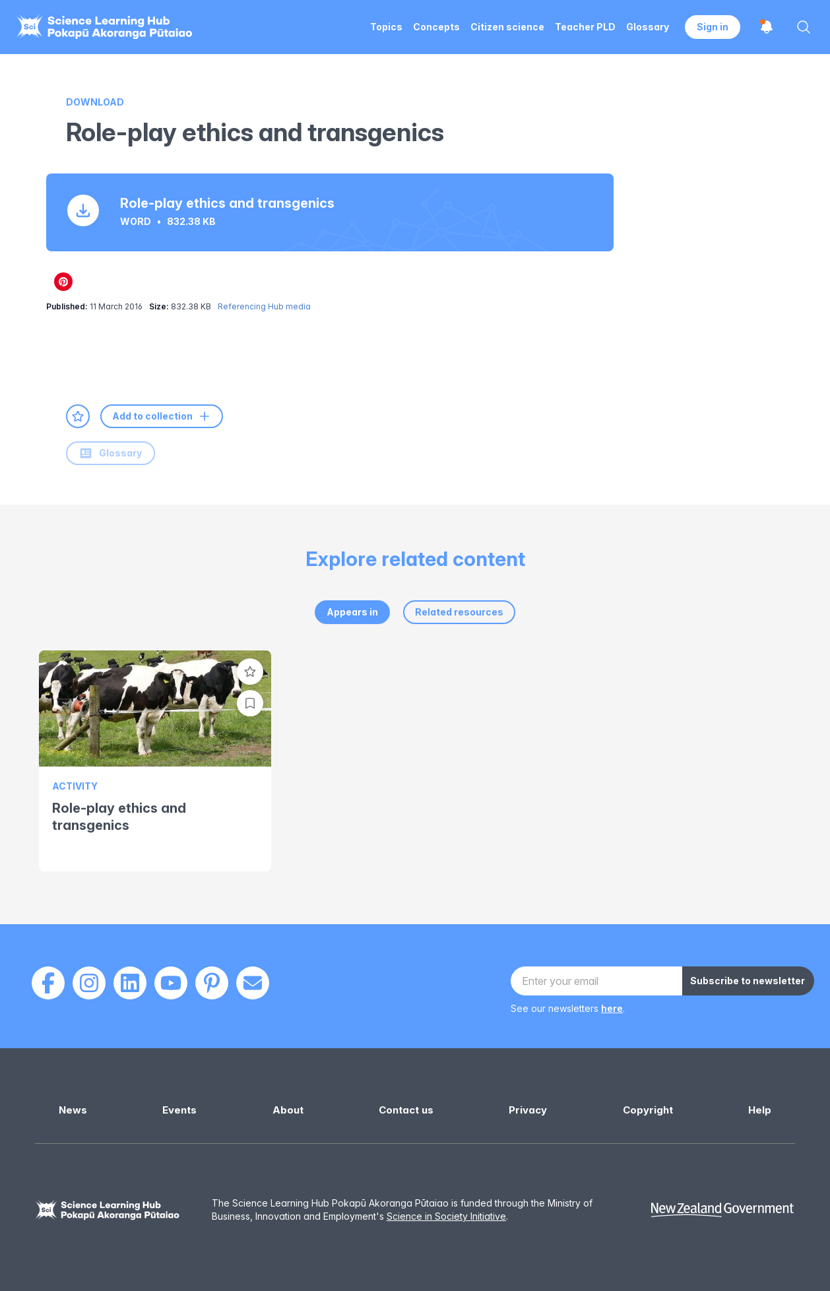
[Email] (252, 982)
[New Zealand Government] (722, 1210)
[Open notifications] (766, 27)
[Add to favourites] (78, 416)
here (612, 1008)
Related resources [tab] (459, 611)
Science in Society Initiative (446, 1216)
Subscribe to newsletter (747, 980)
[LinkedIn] (129, 982)
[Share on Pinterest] (63, 281)
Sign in (712, 26)
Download (95, 102)
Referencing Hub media (264, 306)
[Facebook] (48, 982)
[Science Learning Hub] (107, 1210)
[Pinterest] (211, 982)
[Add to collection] (250, 703)
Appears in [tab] (352, 611)
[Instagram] (89, 982)
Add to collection (161, 416)
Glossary (110, 453)
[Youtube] (170, 982)
